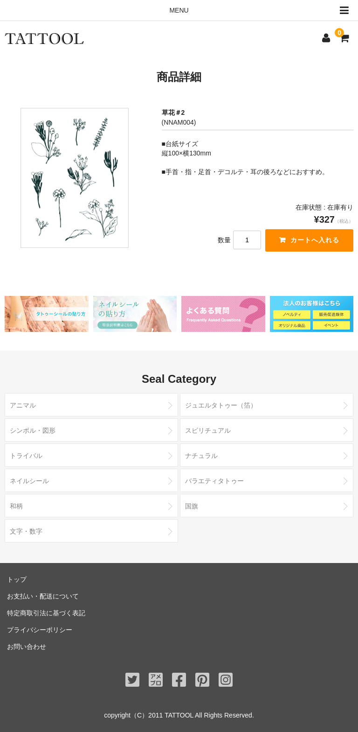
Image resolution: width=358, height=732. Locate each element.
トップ (17, 579)
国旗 (191, 506)
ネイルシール (29, 481)
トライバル (26, 455)
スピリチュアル (208, 430)
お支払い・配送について (43, 596)
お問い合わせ (26, 646)
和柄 (16, 506)
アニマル (23, 405)
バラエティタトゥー (214, 481)
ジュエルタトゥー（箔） (221, 405)
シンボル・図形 (32, 430)
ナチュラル (201, 455)
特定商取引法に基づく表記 (46, 613)
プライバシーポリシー (39, 629)
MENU (261, 10)
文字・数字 (26, 531)
